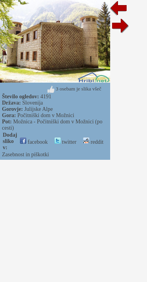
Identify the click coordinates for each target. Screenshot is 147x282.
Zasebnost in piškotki (25, 154)
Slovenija (32, 103)
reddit (93, 142)
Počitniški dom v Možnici (45, 115)
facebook (34, 142)
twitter (65, 142)
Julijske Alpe (38, 109)
